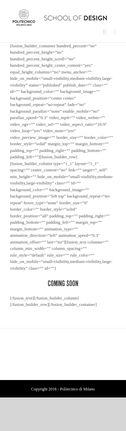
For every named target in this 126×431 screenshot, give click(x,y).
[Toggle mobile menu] (114, 32)
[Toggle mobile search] (105, 32)
